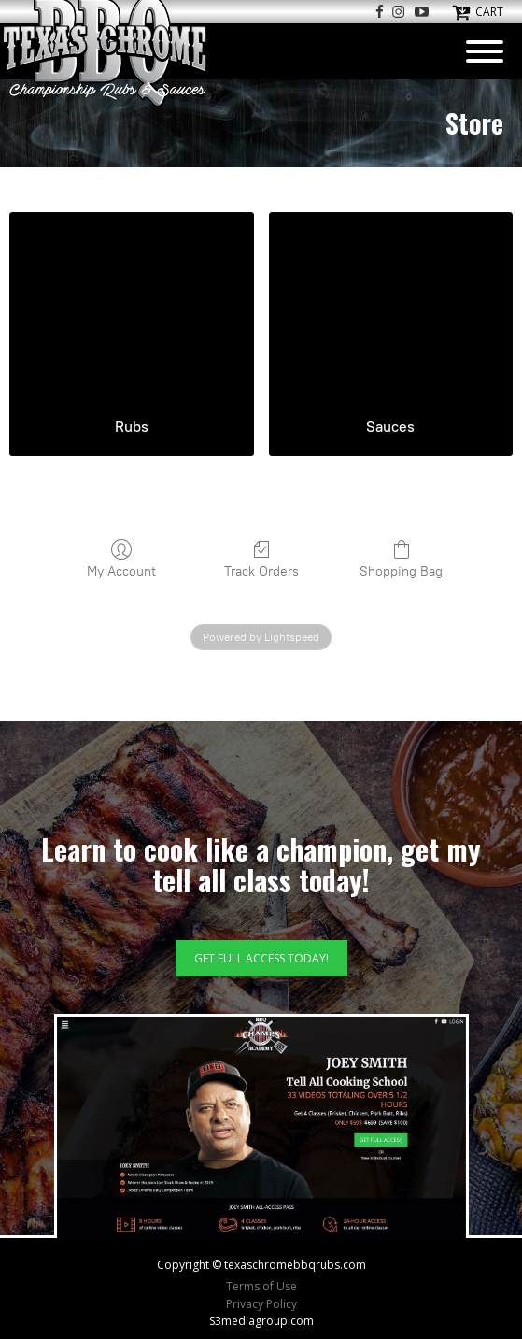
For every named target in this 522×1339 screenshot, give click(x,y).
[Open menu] (484, 51)
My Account (121, 558)
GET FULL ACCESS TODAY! (261, 958)
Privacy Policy (261, 1304)
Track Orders (261, 558)
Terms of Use (261, 1286)
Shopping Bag (401, 558)
